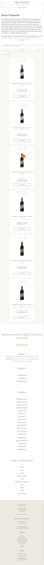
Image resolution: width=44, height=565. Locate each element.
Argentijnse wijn (22, 402)
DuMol (22, 478)
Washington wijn (22, 381)
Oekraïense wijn (22, 449)
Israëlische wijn (22, 428)
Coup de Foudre (22, 476)
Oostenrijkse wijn (22, 407)
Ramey (22, 487)
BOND (22, 470)
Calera (22, 473)
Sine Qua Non (22, 493)
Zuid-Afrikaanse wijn (22, 440)
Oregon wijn (22, 378)
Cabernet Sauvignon (22, 344)
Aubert (22, 467)
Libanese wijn (22, 433)
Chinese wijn (22, 413)
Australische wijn (22, 404)
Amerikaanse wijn (22, 399)
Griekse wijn (22, 422)
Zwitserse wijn (22, 446)
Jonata (22, 484)
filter (7, 50)
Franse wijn (22, 416)
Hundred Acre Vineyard (22, 481)
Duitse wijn (22, 419)
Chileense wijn (22, 410)
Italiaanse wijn (22, 431)
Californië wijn (22, 375)
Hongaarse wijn (22, 425)
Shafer (22, 490)
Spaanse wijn (22, 443)
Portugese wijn (22, 437)
